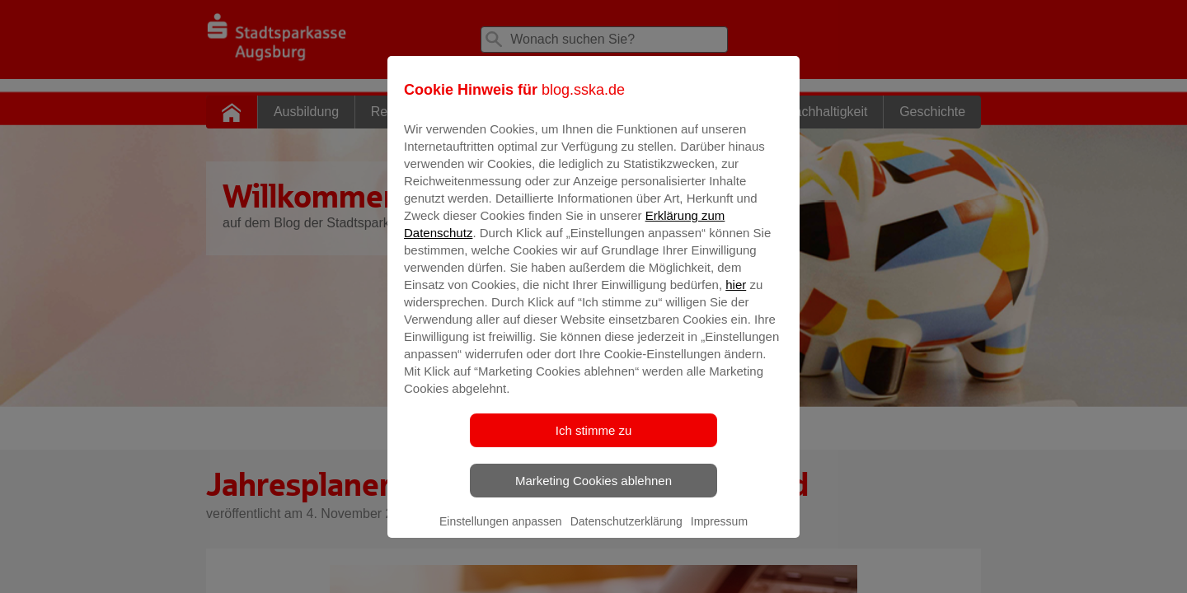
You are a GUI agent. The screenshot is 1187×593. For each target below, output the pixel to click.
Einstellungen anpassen (500, 532)
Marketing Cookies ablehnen (593, 492)
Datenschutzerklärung (626, 532)
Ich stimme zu (594, 442)
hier (735, 296)
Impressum (719, 532)
